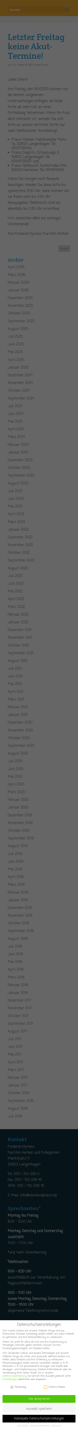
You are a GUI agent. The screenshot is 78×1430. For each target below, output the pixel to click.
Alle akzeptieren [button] (39, 1402)
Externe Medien (54, 1390)
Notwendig (18, 1390)
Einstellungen (10, 1382)
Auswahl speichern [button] (39, 1412)
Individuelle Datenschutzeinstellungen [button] (39, 1422)
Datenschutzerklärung (14, 1379)
